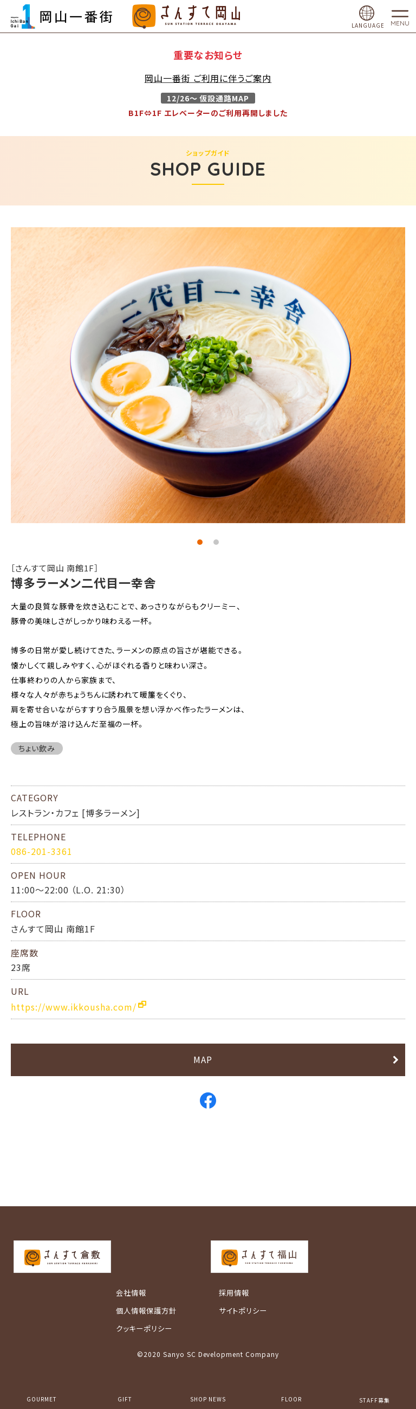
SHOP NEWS (208, 1399)
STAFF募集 (374, 1400)
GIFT (125, 1399)
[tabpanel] (208, 375)
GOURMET (42, 1399)
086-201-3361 (42, 851)
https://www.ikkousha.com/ (73, 1006)
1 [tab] (200, 542)
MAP (202, 1059)
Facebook (208, 1100)
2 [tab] (216, 542)
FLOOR (291, 1399)
